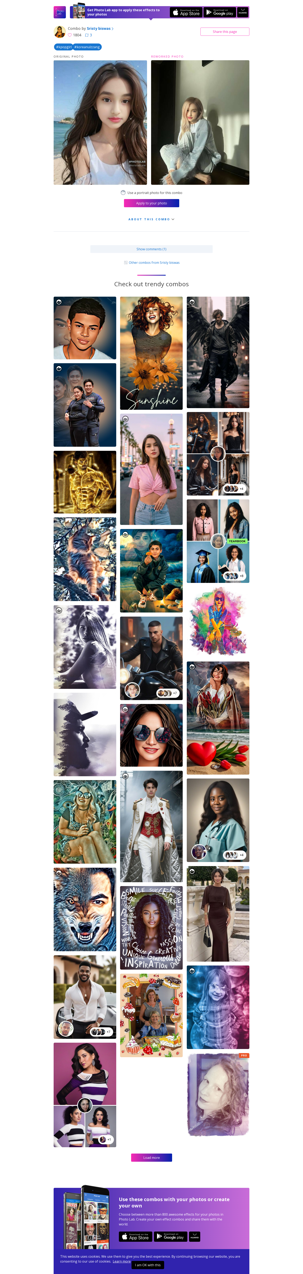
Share (225, 31)
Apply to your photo (151, 203)
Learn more (122, 1261)
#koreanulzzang (87, 47)
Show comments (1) (151, 249)
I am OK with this (148, 1265)
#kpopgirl (64, 47)
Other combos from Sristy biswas (151, 262)
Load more (151, 1157)
